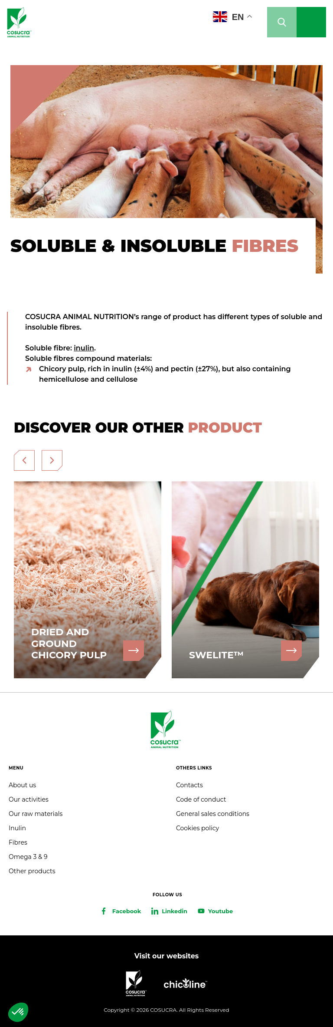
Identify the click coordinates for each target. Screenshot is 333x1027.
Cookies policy (197, 828)
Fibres (18, 842)
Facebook (126, 911)
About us (22, 785)
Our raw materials (35, 814)
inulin (84, 348)
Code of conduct (201, 799)
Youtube (220, 911)
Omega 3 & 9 (28, 857)
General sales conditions (212, 814)
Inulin (17, 828)
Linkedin (174, 911)
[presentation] (24, 460)
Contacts (189, 785)
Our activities (29, 799)
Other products (32, 871)
